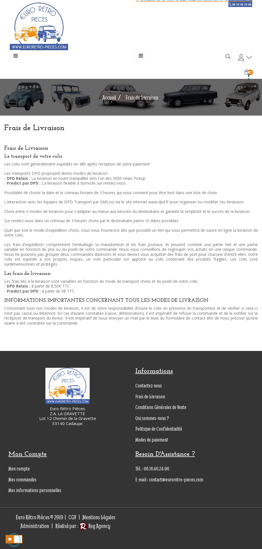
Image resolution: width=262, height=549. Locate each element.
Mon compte (19, 468)
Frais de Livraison (150, 396)
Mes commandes (22, 479)
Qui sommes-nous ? (152, 418)
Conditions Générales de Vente (160, 407)
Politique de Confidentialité (158, 429)
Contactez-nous (148, 385)
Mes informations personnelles (34, 490)
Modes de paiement (151, 440)
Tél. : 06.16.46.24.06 (152, 468)
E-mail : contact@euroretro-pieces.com (169, 479)
